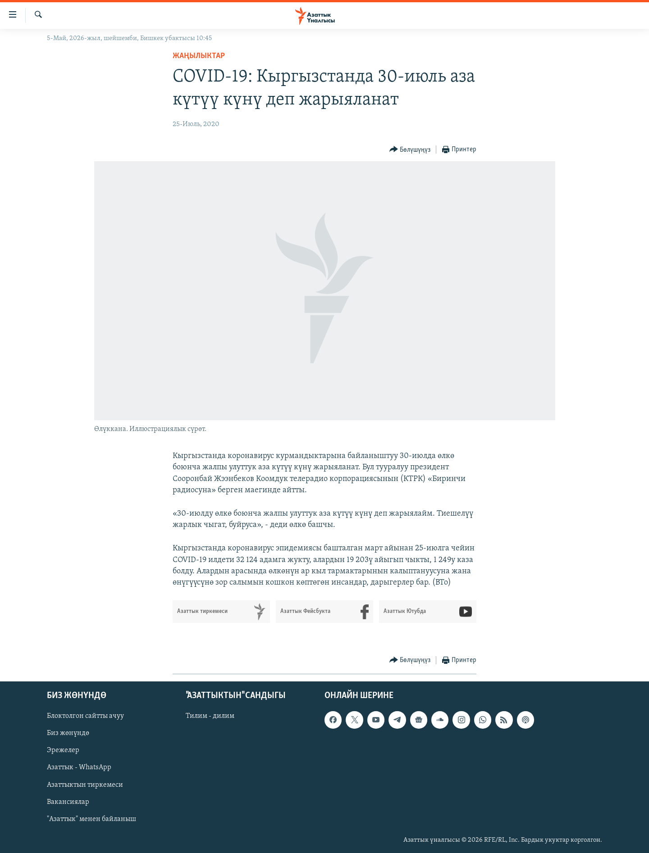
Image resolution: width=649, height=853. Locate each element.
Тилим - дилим (210, 716)
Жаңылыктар (199, 56)
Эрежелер (63, 750)
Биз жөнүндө (68, 733)
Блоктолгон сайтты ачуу (85, 716)
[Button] (410, 150)
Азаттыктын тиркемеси (85, 785)
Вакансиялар (68, 802)
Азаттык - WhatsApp (79, 767)
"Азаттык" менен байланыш (91, 819)
